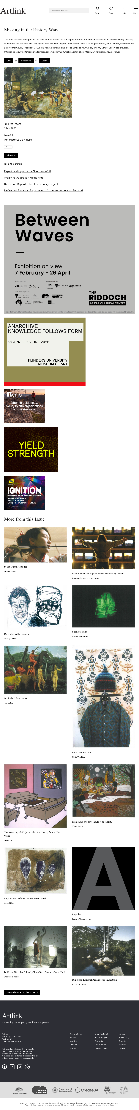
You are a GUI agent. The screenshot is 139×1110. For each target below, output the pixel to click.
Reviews (74, 1037)
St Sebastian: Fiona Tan (15, 567)
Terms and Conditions (46, 1103)
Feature (8, 147)
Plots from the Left (81, 752)
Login (44, 60)
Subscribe (26, 60)
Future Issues (100, 1044)
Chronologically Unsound (16, 634)
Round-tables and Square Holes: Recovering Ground (98, 573)
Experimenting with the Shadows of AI (27, 171)
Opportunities (101, 1048)
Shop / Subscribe (102, 1034)
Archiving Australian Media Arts (23, 177)
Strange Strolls (79, 632)
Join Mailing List (101, 1037)
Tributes (73, 1044)
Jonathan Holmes (79, 984)
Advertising (124, 1037)
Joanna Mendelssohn (81, 919)
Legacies (76, 914)
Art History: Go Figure (18, 139)
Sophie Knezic (10, 571)
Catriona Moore (79, 578)
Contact (122, 1044)
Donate (122, 1041)
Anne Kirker (9, 903)
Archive (73, 1041)
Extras (73, 1048)
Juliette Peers (12, 123)
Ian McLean (9, 840)
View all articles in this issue (22, 992)
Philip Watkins (78, 757)
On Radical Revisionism (16, 698)
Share (11, 155)
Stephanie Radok (11, 977)
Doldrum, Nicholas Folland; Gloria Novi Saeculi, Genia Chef (34, 972)
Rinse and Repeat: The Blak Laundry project (31, 184)
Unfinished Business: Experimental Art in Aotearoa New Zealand (43, 190)
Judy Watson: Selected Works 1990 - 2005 (25, 898)
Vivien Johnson (78, 826)
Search (122, 1048)
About (122, 1034)
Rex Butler (8, 703)
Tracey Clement (11, 638)
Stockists (99, 1041)
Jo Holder (95, 578)
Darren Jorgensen (80, 636)
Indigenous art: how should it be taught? (92, 822)
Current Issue (76, 1034)
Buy (9, 60)
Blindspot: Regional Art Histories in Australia (94, 980)
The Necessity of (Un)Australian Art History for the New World (32, 834)
